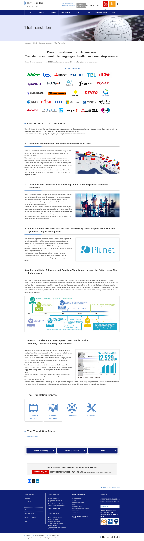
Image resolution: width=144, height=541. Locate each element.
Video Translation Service (55, 517)
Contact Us (105, 506)
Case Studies (65, 12)
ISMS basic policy (53, 535)
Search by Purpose (72, 450)
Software (92, 415)
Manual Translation (53, 519)
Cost (77, 12)
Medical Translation (53, 498)
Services (41, 12)
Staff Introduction (101, 12)
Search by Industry (41, 450)
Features (53, 12)
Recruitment (75, 514)
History (74, 504)
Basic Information (76, 498)
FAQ (89, 12)
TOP (30, 12)
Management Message (78, 502)
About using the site (40, 535)
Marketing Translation (54, 521)
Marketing (73, 415)
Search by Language (45, 43)
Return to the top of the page (110, 487)
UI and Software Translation (55, 523)
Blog (113, 12)
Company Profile (68, 3)
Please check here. (32, 437)
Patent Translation (53, 525)
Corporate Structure (77, 506)
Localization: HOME (30, 43)
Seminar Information (69, 5)
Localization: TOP (29, 494)
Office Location (76, 512)
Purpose (74, 500)
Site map (28, 535)
